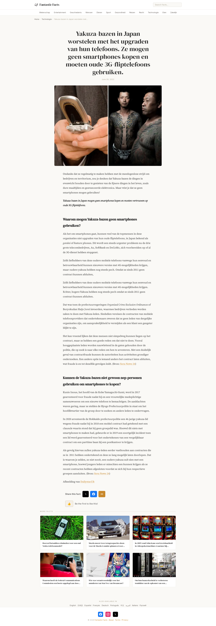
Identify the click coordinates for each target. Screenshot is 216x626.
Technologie (153, 12)
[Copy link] (101, 494)
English (73, 605)
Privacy (125, 620)
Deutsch (105, 605)
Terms (117, 620)
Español (87, 605)
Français (96, 605)
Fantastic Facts (101, 620)
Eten (164, 12)
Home (36, 19)
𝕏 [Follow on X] (115, 614)
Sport (108, 12)
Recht (141, 12)
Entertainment (60, 12)
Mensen (89, 12)
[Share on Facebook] (93, 494)
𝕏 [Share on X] (85, 494)
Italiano (135, 605)
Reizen (132, 12)
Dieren (99, 12)
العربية (128, 605)
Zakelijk (173, 12)
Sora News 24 (127, 364)
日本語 (80, 605)
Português (114, 605)
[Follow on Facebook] (100, 614)
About (111, 620)
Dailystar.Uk (87, 481)
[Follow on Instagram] (108, 614)
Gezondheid (120, 12)
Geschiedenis (76, 12)
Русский (143, 605)
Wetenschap (44, 12)
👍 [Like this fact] (69, 503)
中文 (122, 605)
